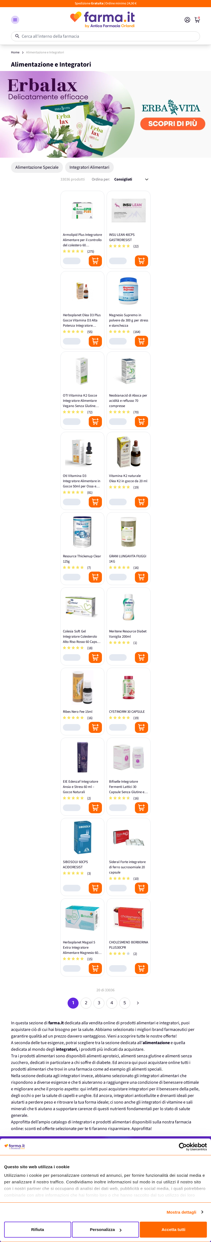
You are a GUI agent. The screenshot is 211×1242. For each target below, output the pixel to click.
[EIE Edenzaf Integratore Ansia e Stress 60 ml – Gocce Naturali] (82, 776)
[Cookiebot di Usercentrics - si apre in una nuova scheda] (183, 1147)
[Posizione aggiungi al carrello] (95, 260)
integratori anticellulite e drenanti (145, 1096)
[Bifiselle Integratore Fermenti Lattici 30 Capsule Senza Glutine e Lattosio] (128, 776)
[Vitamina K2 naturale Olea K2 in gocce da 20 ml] (128, 471)
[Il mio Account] (187, 20)
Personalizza (105, 1229)
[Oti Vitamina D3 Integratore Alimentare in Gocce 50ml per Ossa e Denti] (82, 471)
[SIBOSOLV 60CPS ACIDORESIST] (82, 857)
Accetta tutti (173, 1229)
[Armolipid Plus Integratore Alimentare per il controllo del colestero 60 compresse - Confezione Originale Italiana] (82, 230)
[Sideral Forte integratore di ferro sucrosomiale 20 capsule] (128, 857)
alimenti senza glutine (141, 1056)
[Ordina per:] (131, 179)
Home (15, 52)
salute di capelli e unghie (68, 1096)
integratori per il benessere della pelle (163, 1089)
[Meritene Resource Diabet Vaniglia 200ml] (128, 626)
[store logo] (102, 20)
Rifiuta (37, 1229)
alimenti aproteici (103, 1056)
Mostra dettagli (181, 1212)
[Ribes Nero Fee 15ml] (82, 701)
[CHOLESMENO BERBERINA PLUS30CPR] (128, 937)
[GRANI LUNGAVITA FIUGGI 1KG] (128, 548)
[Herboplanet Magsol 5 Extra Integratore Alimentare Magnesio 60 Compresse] (82, 937)
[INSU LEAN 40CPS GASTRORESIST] (128, 230)
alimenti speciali (147, 1069)
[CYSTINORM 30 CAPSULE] (128, 701)
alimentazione (156, 1043)
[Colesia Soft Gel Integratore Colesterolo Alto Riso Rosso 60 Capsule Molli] (82, 626)
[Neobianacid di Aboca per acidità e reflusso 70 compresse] (128, 390)
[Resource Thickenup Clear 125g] (82, 548)
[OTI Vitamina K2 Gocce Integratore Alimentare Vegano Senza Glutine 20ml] (82, 390)
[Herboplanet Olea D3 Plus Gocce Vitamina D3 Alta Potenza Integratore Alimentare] (82, 310)
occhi (26, 1096)
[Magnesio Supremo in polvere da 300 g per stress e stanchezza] (128, 310)
